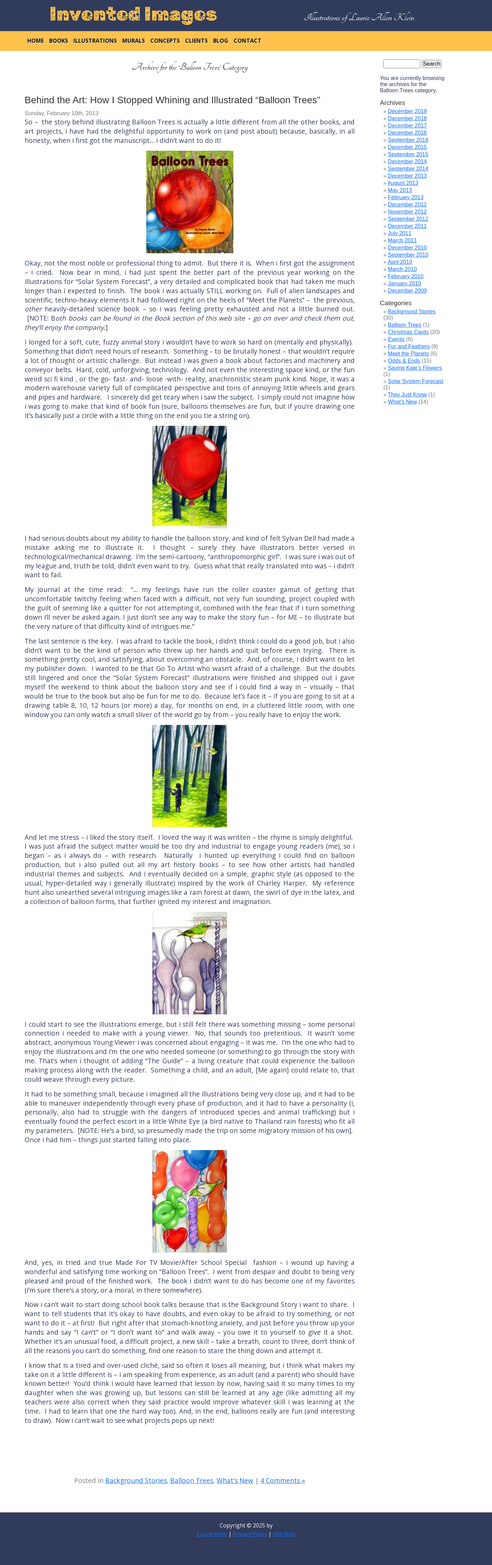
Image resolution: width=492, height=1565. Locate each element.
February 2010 (405, 276)
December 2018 (407, 118)
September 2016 (408, 140)
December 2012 (407, 204)
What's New (235, 1480)
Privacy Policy (250, 1534)
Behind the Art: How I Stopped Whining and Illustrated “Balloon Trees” (172, 100)
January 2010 (404, 283)
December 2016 (407, 133)
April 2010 (399, 262)
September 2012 (408, 219)
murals (133, 40)
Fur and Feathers (409, 346)
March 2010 (402, 269)
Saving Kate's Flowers (415, 368)
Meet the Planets (408, 353)
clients (196, 40)
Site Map (284, 1534)
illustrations (95, 40)
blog (220, 40)
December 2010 (407, 248)
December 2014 (407, 161)
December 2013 (407, 176)
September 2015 (408, 154)
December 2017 (407, 126)
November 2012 (407, 212)
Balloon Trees (191, 1480)
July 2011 (399, 233)
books (58, 40)
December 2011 (407, 226)
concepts (165, 40)
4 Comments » (282, 1480)
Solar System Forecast (415, 381)
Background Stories (136, 1480)
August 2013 (402, 183)
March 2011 (402, 240)
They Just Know (407, 394)
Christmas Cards (408, 332)
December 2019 (407, 111)
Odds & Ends (404, 361)
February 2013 (405, 197)
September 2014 (408, 169)
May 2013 (400, 190)
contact (247, 40)
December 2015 (407, 147)
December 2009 (407, 291)
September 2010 (408, 255)
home (35, 40)
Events (396, 339)
